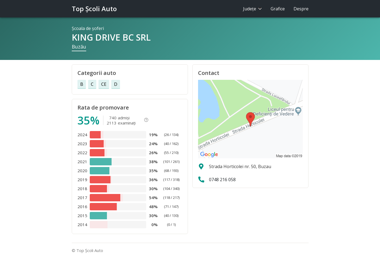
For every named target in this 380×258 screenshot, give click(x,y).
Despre (301, 9)
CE (103, 84)
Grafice (278, 9)
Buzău (79, 46)
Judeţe (252, 9)
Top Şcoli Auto (94, 8)
